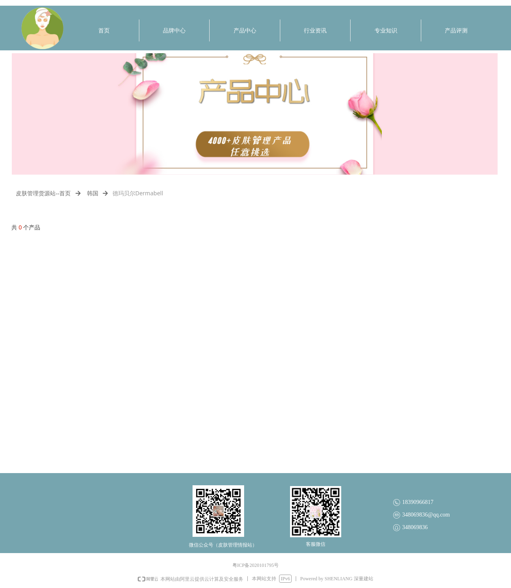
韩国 (92, 193)
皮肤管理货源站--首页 (43, 193)
